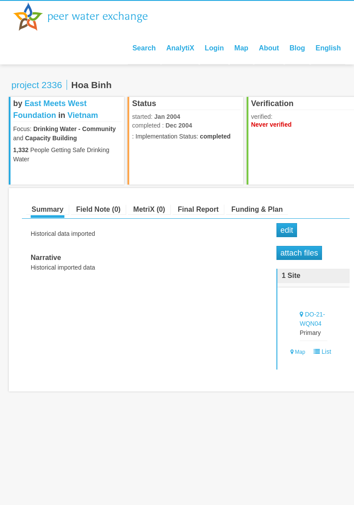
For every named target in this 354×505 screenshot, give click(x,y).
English (328, 48)
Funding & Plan (257, 209)
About (269, 48)
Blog (297, 48)
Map (241, 48)
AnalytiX (180, 48)
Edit (286, 230)
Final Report (198, 209)
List (320, 351)
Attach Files (299, 253)
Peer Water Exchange (87, 16)
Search (144, 48)
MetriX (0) (149, 209)
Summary (48, 209)
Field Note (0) (98, 209)
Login (214, 48)
